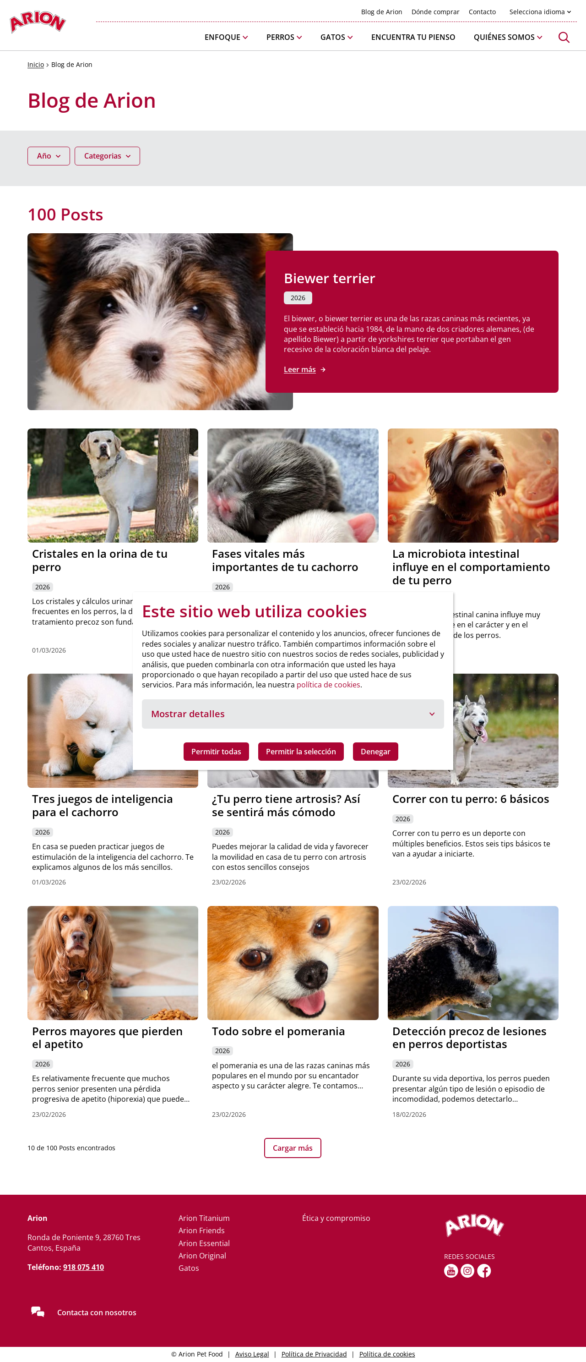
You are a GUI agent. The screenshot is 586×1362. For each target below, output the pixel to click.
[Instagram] (468, 1271)
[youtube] (451, 1271)
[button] (226, 37)
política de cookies (328, 685)
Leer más (300, 369)
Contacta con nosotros (96, 1312)
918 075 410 (83, 1267)
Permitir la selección (301, 752)
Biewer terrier (329, 278)
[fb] (484, 1271)
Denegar (376, 752)
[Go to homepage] (37, 24)
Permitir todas (216, 752)
